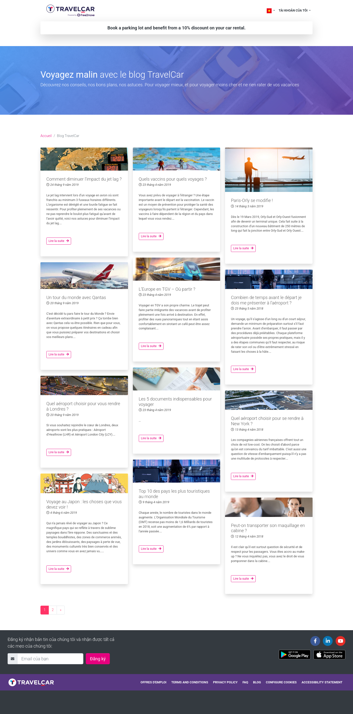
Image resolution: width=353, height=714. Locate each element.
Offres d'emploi (153, 682)
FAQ (245, 682)
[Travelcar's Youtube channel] (340, 641)
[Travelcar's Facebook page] (315, 641)
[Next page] (61, 610)
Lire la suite (59, 241)
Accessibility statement (322, 682)
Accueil (46, 136)
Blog (257, 682)
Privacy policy (225, 682)
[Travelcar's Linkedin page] (328, 641)
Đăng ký (98, 658)
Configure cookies (281, 682)
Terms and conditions (189, 682)
